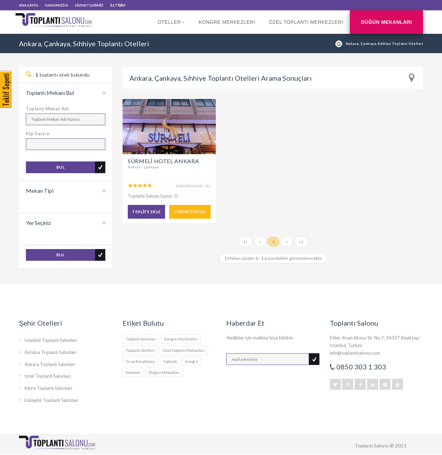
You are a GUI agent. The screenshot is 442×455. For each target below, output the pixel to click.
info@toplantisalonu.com (355, 353)
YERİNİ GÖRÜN (189, 211)
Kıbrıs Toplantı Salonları (48, 388)
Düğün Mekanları (386, 22)
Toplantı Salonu (372, 445)
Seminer (133, 372)
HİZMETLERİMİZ (89, 5)
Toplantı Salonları (141, 339)
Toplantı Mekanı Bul (50, 92)
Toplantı (170, 361)
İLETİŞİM (117, 5)
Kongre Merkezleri (227, 22)
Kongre (191, 361)
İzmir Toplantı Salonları (48, 376)
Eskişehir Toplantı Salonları (52, 400)
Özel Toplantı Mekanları (184, 350)
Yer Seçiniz (38, 222)
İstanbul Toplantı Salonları (51, 340)
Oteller (171, 26)
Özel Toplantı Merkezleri (306, 22)
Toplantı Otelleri (140, 350)
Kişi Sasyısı (38, 133)
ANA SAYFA (28, 5)
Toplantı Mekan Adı (47, 108)
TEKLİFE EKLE (146, 211)
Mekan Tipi (40, 190)
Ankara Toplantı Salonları (50, 364)
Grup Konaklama (140, 361)
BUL (60, 167)
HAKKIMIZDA (56, 5)
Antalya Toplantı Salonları (50, 352)
